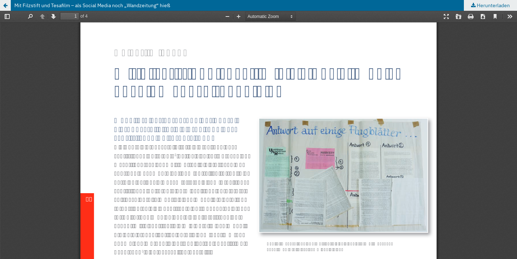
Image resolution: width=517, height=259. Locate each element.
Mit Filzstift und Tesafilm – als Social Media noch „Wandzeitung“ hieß (92, 5)
